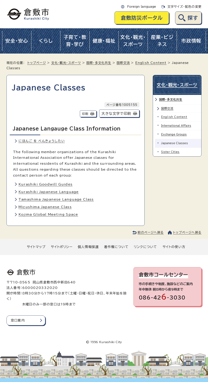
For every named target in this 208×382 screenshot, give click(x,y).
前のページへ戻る (151, 232)
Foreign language (141, 6)
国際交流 (123, 62)
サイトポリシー (61, 246)
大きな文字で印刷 (116, 113)
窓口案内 (18, 320)
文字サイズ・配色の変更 (184, 6)
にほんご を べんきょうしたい (41, 141)
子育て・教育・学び (75, 41)
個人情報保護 (88, 246)
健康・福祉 (104, 40)
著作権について (116, 246)
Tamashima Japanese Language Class (56, 199)
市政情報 (191, 40)
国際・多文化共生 (98, 62)
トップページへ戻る (187, 232)
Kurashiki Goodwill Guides (45, 184)
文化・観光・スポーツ (133, 41)
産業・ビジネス (162, 41)
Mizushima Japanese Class (45, 207)
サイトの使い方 (173, 246)
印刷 (85, 113)
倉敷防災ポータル (142, 17)
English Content (151, 62)
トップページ (36, 62)
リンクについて (145, 246)
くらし (46, 40)
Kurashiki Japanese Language (48, 191)
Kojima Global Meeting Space (48, 214)
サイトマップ (36, 246)
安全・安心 (16, 40)
